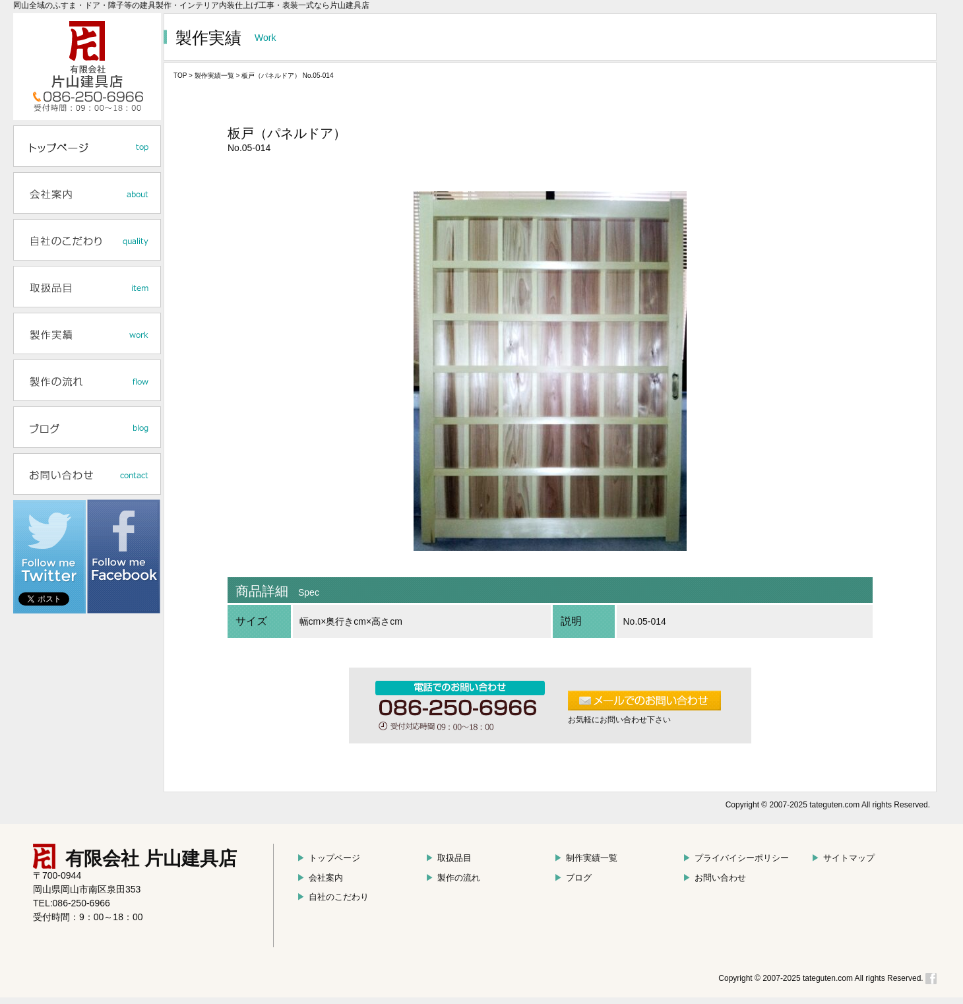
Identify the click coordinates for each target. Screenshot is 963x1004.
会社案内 (320, 878)
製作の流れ (452, 878)
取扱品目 (448, 858)
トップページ (328, 858)
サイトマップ (843, 858)
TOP (180, 75)
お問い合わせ (714, 878)
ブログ (573, 878)
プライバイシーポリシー (736, 858)
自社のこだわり (333, 897)
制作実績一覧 (585, 858)
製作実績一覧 (214, 75)
